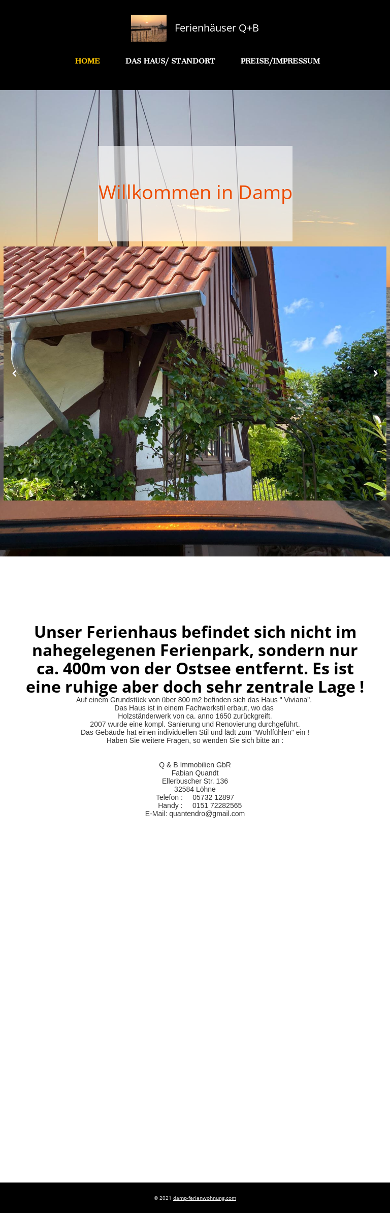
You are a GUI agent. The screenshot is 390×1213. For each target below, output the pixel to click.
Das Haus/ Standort (170, 61)
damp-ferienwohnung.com (204, 1197)
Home (87, 61)
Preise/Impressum (280, 61)
